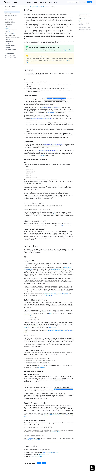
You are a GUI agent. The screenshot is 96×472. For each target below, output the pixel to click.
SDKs (80, 26)
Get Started (8, 14)
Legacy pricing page (38, 455)
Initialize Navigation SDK (11, 15)
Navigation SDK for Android (11, 8)
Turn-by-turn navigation (11, 30)
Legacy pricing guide (43, 453)
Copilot (9, 31)
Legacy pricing (80, 30)
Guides (7, 12)
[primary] (39, 462)
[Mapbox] (8, 2)
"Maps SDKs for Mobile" (50, 293)
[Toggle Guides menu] (18, 12)
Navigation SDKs (56, 430)
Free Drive (30, 436)
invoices (51, 312)
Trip (79, 21)
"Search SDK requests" (62, 293)
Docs (15, 2)
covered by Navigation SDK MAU (32, 438)
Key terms (80, 20)
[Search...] (73, 2)
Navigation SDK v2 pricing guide (51, 451)
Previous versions (10, 45)
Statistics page (50, 112)
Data (50, 2)
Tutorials (10, 47)
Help (55, 2)
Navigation (35, 2)
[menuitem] (80, 2)
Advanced (7, 26)
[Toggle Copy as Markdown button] (89, 15)
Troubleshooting (12, 49)
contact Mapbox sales (65, 50)
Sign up (89, 2)
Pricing (6, 28)
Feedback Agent (11, 33)
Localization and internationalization (10, 21)
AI (46, 2)
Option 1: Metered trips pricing (84, 27)
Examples (7, 39)
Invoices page (56, 213)
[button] (80, 2)
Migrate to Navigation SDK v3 (12, 37)
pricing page (41, 366)
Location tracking (9, 19)
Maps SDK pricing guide (57, 268)
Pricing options (80, 24)
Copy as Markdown (83, 15)
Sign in (84, 2)
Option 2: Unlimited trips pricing (85, 29)
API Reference (9, 41)
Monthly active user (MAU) (84, 23)
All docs (26, 7)
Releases (7, 43)
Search (42, 2)
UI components (9, 24)
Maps (29, 2)
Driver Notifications (10, 35)
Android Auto (8, 17)
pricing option (49, 294)
